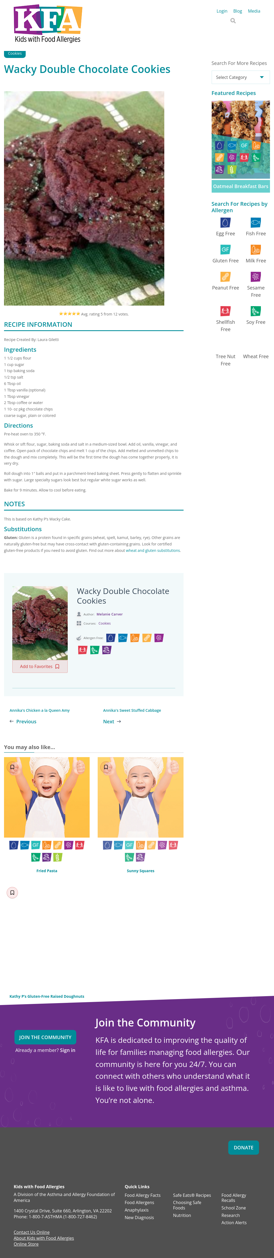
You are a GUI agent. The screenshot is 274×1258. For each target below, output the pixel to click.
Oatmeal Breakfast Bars (240, 186)
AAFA (255, 17)
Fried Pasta (46, 870)
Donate (244, 1147)
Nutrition (182, 1215)
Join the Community (45, 1037)
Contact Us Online (32, 1232)
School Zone (234, 1208)
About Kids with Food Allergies (44, 1238)
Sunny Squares (140, 870)
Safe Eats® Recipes (192, 1195)
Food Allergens (139, 1202)
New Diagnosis (139, 1217)
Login (221, 11)
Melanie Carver (110, 614)
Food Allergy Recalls (234, 1198)
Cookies (15, 53)
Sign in (67, 1050)
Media (254, 11)
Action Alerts (234, 1223)
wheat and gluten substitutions (153, 550)
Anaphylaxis (137, 1210)
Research (231, 1215)
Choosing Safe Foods (187, 1205)
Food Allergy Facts (143, 1195)
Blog (237, 11)
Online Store (26, 1244)
